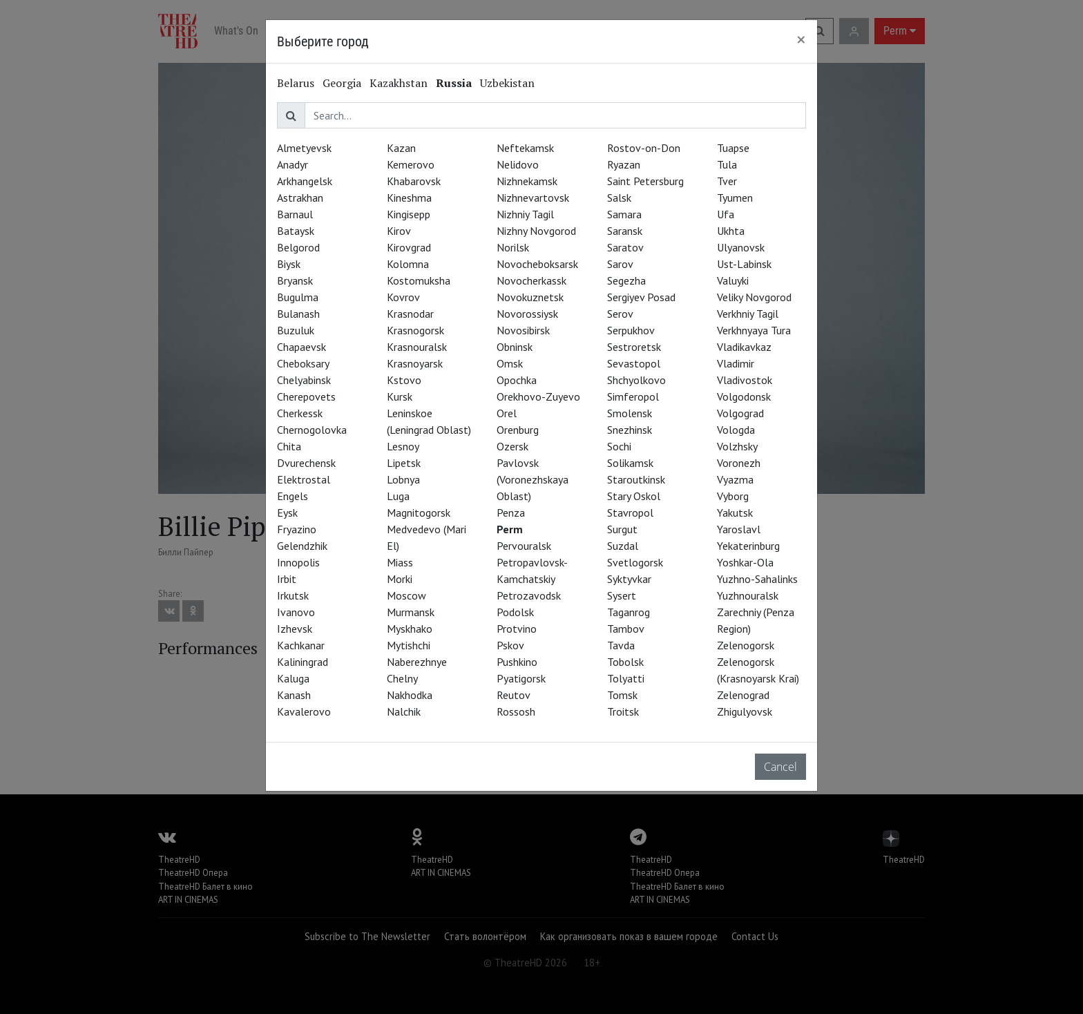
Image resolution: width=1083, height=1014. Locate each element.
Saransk (624, 231)
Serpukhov (631, 330)
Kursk (399, 396)
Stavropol (630, 512)
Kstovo (404, 380)
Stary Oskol (633, 496)
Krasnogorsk (415, 330)
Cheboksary (303, 363)
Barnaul (295, 214)
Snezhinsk (629, 430)
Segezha (626, 280)
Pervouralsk (524, 546)
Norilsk (513, 247)
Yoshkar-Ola (745, 562)
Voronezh (738, 463)
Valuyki (733, 280)
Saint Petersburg (645, 181)
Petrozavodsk (529, 595)
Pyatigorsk (521, 678)
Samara (624, 214)
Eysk (287, 512)
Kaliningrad (302, 662)
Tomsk (622, 695)
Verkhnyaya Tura (754, 330)
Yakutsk (735, 512)
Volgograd (740, 413)
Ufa (725, 214)
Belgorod (298, 247)
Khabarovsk (414, 181)
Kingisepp (408, 214)
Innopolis (298, 562)
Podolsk (515, 612)
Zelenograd (743, 695)
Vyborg (733, 496)
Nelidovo (518, 164)
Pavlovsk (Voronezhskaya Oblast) (532, 479)
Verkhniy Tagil (747, 314)
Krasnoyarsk (415, 363)
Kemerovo (410, 164)
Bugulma (297, 297)
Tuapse (733, 148)
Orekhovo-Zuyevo (538, 396)
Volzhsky (737, 446)
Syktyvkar (629, 579)
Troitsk (623, 711)
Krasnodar (410, 314)
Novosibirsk (523, 330)
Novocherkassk (531, 280)
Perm (510, 529)
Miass (400, 562)
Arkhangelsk (304, 181)
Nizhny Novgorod (536, 231)
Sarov (620, 264)
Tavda (621, 645)
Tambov (625, 628)
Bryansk (295, 280)
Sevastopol (633, 363)
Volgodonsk (744, 396)
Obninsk (515, 347)
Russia (454, 82)
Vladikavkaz (744, 347)
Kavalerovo (304, 711)
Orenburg (518, 430)
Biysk (288, 264)
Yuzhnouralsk (747, 595)
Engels (292, 496)
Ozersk (512, 446)
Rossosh (516, 711)
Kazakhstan (399, 82)
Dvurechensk (306, 463)
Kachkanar (301, 645)
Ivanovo (296, 612)
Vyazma (735, 479)
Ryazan (623, 164)
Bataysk (295, 231)
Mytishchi (408, 645)
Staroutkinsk (636, 479)
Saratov (625, 247)
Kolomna (408, 264)
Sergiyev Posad (641, 297)
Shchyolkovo (636, 380)
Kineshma (409, 197)
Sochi (619, 446)
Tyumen (735, 197)
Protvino (517, 628)
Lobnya (403, 479)
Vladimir (735, 363)
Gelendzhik (302, 546)
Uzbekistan (507, 82)
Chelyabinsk (304, 380)
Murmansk (410, 612)
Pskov (510, 645)
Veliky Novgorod (754, 297)
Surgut (622, 529)
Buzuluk (295, 330)
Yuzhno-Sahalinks (757, 579)
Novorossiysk (527, 314)
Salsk (619, 197)
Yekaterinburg (748, 546)
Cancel (780, 766)
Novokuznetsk (530, 297)
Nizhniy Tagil (525, 214)
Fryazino (296, 529)
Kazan (401, 148)
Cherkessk (300, 413)
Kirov (399, 231)
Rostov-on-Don (643, 148)
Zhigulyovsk (744, 711)
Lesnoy (403, 446)
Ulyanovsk (741, 247)
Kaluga (293, 678)
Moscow (406, 595)
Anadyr (292, 164)
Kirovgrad (409, 247)
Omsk (510, 363)
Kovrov (403, 297)
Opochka (517, 380)
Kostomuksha (418, 280)
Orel (507, 413)
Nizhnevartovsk (533, 197)
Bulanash (298, 314)
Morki (399, 579)
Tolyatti (625, 678)
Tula (727, 164)
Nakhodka (409, 695)
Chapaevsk (301, 347)
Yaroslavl (738, 529)
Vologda (736, 430)
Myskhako (409, 628)
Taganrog (628, 612)
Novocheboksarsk (537, 264)
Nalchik (404, 711)
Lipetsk (404, 463)
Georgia (342, 82)
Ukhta (731, 231)
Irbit (286, 579)
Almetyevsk (304, 148)
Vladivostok (744, 380)
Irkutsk (293, 595)
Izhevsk (294, 628)
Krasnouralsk (417, 347)
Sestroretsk (634, 347)
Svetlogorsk (635, 562)
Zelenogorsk (745, 645)
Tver (727, 181)
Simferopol (633, 396)
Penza (511, 512)
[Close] (801, 39)
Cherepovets (306, 396)
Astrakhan (300, 197)
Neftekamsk (525, 148)
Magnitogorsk (418, 512)
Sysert (621, 595)
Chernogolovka (312, 430)
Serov (620, 314)
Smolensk (629, 413)
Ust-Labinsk (744, 264)
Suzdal (622, 546)
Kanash (294, 695)
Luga (398, 496)
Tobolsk (625, 662)
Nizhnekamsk (527, 181)
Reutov (513, 695)
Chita (289, 446)
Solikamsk (630, 463)
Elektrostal (303, 479)
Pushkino (517, 662)
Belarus (295, 82)
